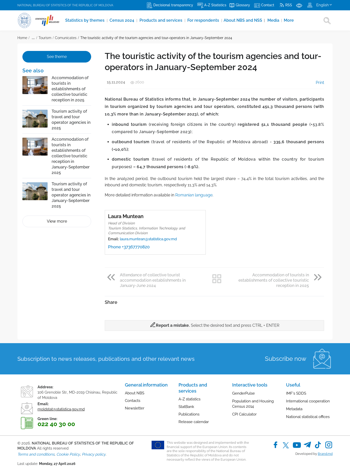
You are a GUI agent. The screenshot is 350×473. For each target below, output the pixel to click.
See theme (57, 56)
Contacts (132, 400)
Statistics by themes (85, 20)
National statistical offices (308, 417)
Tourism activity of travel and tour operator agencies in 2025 (71, 119)
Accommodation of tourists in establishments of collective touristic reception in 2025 (70, 88)
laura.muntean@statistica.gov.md (148, 239)
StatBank (186, 406)
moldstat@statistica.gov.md (61, 409)
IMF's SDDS (296, 393)
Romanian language (194, 195)
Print (316, 82)
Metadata (294, 409)
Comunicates (66, 38)
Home (22, 38)
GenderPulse (243, 393)
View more (57, 221)
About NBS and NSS (245, 20)
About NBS (134, 393)
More (290, 20)
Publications (189, 414)
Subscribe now (285, 358)
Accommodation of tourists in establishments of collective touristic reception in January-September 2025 (71, 156)
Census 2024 (123, 20)
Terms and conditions (35, 454)
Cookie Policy (68, 454)
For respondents (204, 20)
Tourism (45, 38)
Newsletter (134, 408)
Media (275, 20)
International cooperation (308, 401)
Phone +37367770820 (129, 246)
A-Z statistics (189, 399)
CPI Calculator (244, 414)
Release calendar (194, 422)
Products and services (162, 20)
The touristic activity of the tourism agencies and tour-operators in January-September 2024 (156, 38)
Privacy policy (94, 454)
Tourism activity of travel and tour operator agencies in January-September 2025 (71, 195)
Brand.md (325, 454)
